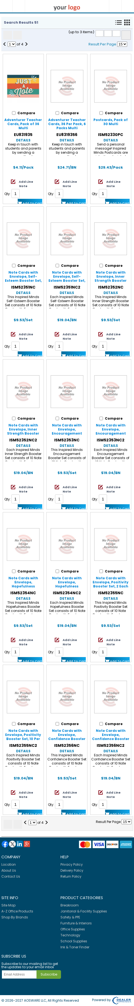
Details (23, 140)
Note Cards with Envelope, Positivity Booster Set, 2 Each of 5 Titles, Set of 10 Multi (111, 586)
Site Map (8, 905)
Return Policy (70, 876)
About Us (8, 870)
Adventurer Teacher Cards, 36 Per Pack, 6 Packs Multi (67, 123)
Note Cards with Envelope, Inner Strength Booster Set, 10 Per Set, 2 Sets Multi (23, 433)
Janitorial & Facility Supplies (83, 911)
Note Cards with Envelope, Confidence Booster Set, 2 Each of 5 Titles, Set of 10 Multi (67, 738)
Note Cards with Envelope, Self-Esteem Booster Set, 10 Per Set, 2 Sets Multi (66, 280)
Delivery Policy (71, 870)
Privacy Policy (71, 864)
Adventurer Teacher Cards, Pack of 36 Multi (23, 123)
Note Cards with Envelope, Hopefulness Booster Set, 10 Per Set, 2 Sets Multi (67, 586)
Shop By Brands (14, 917)
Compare (126, 35)
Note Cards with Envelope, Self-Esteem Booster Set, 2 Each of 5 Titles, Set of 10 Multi (23, 280)
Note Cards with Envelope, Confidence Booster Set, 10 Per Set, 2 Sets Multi (110, 738)
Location (8, 864)
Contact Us (10, 876)
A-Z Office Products (17, 911)
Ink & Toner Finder (74, 947)
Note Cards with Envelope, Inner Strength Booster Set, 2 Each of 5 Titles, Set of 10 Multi (111, 280)
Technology (70, 935)
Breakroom (69, 905)
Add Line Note (26, 183)
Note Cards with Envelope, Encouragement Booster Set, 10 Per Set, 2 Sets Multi (110, 433)
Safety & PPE (70, 917)
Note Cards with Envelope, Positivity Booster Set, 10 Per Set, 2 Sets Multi (23, 736)
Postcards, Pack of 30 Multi (110, 121)
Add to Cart (32, 203)
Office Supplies (72, 929)
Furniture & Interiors (76, 923)
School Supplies (73, 941)
